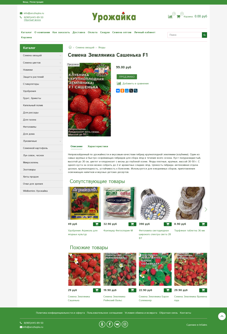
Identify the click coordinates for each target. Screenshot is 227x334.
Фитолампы (29, 127)
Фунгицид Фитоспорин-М (118, 230)
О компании (42, 32)
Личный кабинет (145, 32)
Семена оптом (121, 32)
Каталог (26, 32)
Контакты (185, 313)
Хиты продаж (31, 177)
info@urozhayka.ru (33, 13)
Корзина (26, 37)
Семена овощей (85, 47)
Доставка (79, 32)
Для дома (29, 134)
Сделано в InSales (196, 325)
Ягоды (101, 47)
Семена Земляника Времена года (190, 298)
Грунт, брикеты (32, 98)
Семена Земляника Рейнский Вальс (114, 298)
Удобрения (29, 91)
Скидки (105, 32)
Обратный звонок (32, 20)
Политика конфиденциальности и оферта (60, 313)
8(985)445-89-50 (33, 17)
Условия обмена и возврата (141, 313)
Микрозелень (30, 162)
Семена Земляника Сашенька (79, 298)
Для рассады (30, 112)
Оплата (93, 32)
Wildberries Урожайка (35, 191)
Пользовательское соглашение (105, 313)
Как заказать (61, 32)
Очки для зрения (33, 184)
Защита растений (33, 77)
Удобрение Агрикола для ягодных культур (82, 232)
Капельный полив (33, 105)
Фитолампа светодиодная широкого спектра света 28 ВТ (155, 234)
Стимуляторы (31, 84)
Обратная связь (168, 313)
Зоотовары (29, 170)
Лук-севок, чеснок (33, 155)
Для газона (29, 120)
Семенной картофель (35, 148)
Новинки (28, 70)
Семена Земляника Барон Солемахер (154, 298)
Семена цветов (32, 63)
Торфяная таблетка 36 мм (189, 230)
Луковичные (30, 141)
